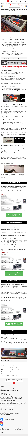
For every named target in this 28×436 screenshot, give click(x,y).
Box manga (2, 431)
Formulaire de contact (6, 416)
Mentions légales (3, 393)
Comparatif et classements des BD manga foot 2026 (11, 398)
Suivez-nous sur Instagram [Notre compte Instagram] (7, 422)
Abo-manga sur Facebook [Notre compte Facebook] (7, 419)
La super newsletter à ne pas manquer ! (14, 381)
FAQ (1, 389)
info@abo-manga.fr (5, 414)
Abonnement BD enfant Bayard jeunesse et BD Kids (11, 397)
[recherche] (3, 1)
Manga (1, 428)
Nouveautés (16, 431)
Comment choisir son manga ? (6, 396)
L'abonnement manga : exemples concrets (9, 390)
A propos (2, 386)
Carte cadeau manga (18, 429)
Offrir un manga (3, 392)
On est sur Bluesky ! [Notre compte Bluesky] (6, 425)
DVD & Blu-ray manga (4, 429)
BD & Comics (17, 428)
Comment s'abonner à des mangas (7, 388)
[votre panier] (16, 1)
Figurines (2, 432)
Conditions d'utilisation (5, 394)
